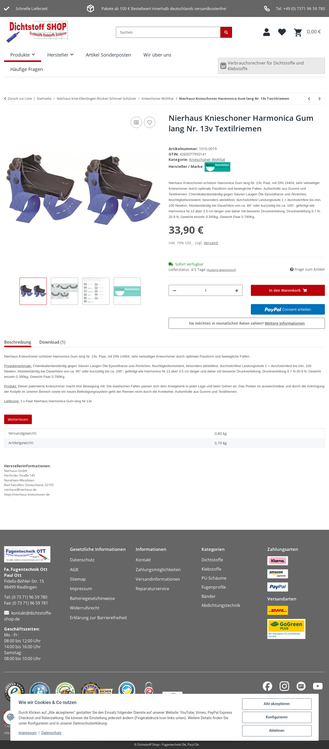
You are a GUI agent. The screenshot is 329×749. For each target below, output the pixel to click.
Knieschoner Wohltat (207, 159)
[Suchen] (168, 32)
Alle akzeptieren (276, 704)
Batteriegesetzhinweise (92, 598)
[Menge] (205, 290)
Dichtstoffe (212, 560)
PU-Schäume (214, 578)
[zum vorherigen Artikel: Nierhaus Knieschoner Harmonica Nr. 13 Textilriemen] (309, 98)
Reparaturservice (152, 588)
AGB (74, 569)
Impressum (28, 733)
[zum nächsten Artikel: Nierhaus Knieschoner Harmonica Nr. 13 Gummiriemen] (319, 98)
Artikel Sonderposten (108, 55)
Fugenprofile (214, 587)
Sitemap (78, 579)
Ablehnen (276, 731)
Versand (211, 242)
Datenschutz (52, 733)
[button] (266, 32)
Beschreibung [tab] (17, 342)
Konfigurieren (276, 717)
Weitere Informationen (285, 323)
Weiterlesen (18, 419)
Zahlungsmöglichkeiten (158, 569)
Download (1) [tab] (52, 342)
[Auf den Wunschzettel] (149, 122)
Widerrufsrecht (84, 608)
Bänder (209, 596)
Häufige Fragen (26, 69)
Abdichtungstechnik (221, 605)
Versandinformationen (158, 579)
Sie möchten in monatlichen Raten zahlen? (247, 323)
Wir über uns (157, 55)
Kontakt (143, 560)
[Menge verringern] (174, 290)
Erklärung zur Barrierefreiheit (98, 617)
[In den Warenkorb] (288, 290)
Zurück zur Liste (20, 98)
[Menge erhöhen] (236, 290)
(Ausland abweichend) (221, 270)
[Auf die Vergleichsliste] (136, 122)
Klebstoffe (211, 569)
